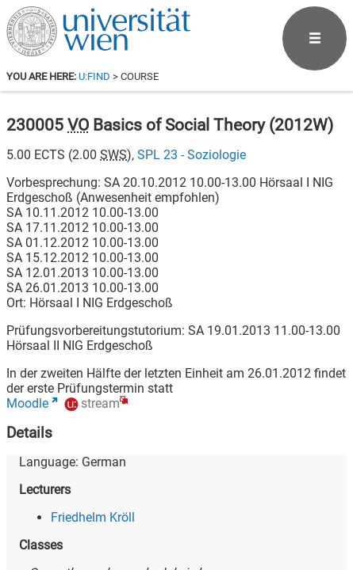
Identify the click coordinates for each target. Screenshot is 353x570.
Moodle (27, 403)
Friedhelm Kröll (93, 517)
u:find (94, 76)
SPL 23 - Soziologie (191, 154)
